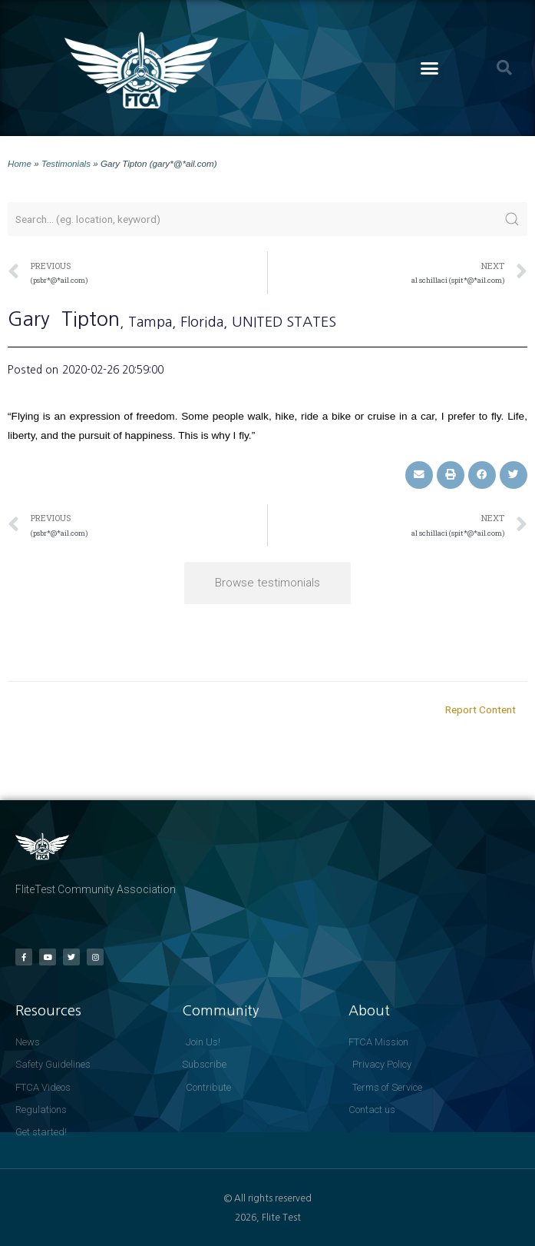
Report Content (480, 709)
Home (19, 163)
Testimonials (66, 163)
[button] (429, 68)
